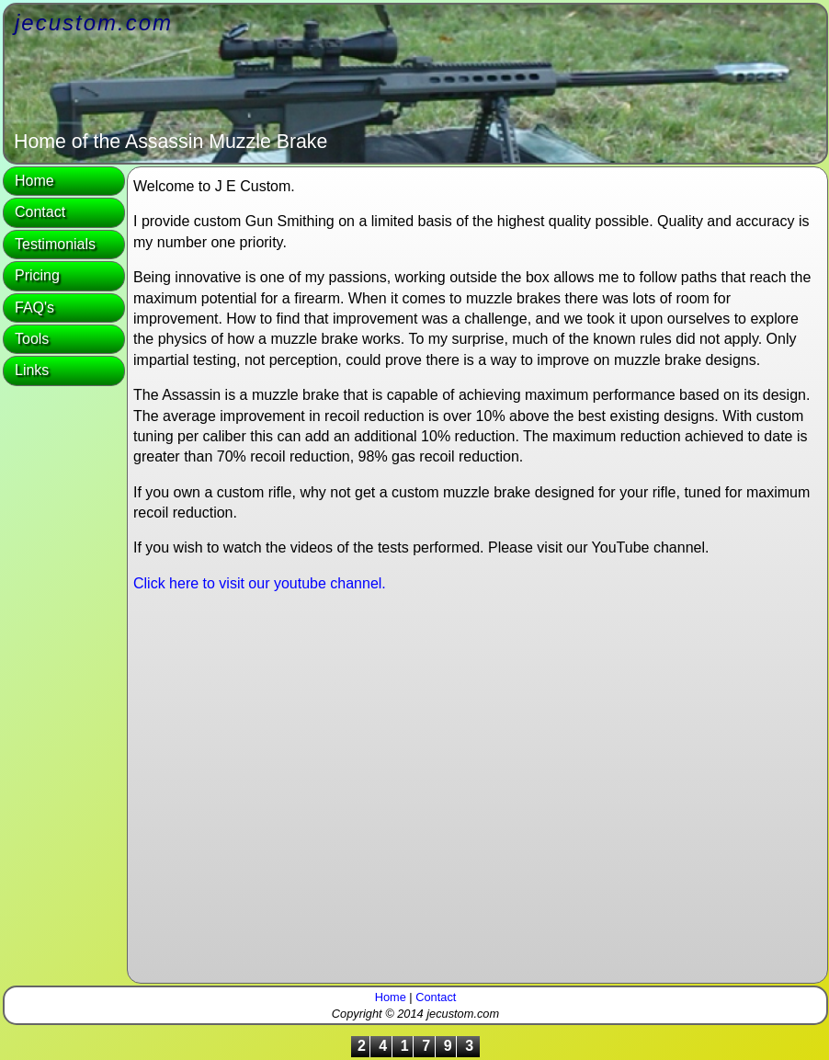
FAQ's (34, 307)
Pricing (37, 275)
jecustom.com (94, 22)
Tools (32, 339)
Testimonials (55, 244)
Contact (40, 212)
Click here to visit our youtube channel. (259, 583)
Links (32, 370)
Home (34, 180)
